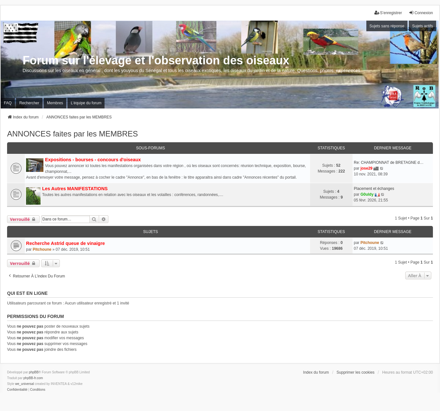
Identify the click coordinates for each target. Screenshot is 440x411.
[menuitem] (17, 390)
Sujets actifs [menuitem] (422, 26)
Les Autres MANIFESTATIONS (75, 188)
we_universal (24, 384)
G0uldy (367, 194)
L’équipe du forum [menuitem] (86, 103)
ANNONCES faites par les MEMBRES (72, 133)
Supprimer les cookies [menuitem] (355, 372)
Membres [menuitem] (55, 103)
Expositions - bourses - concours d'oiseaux (93, 159)
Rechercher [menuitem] (29, 103)
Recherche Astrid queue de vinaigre (65, 243)
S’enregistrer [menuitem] (388, 12)
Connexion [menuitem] (421, 12)
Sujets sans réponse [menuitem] (387, 26)
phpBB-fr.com (33, 378)
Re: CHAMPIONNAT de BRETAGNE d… (389, 162)
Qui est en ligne (27, 293)
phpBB (34, 372)
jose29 (366, 168)
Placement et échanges (374, 188)
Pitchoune (42, 249)
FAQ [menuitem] (8, 103)
